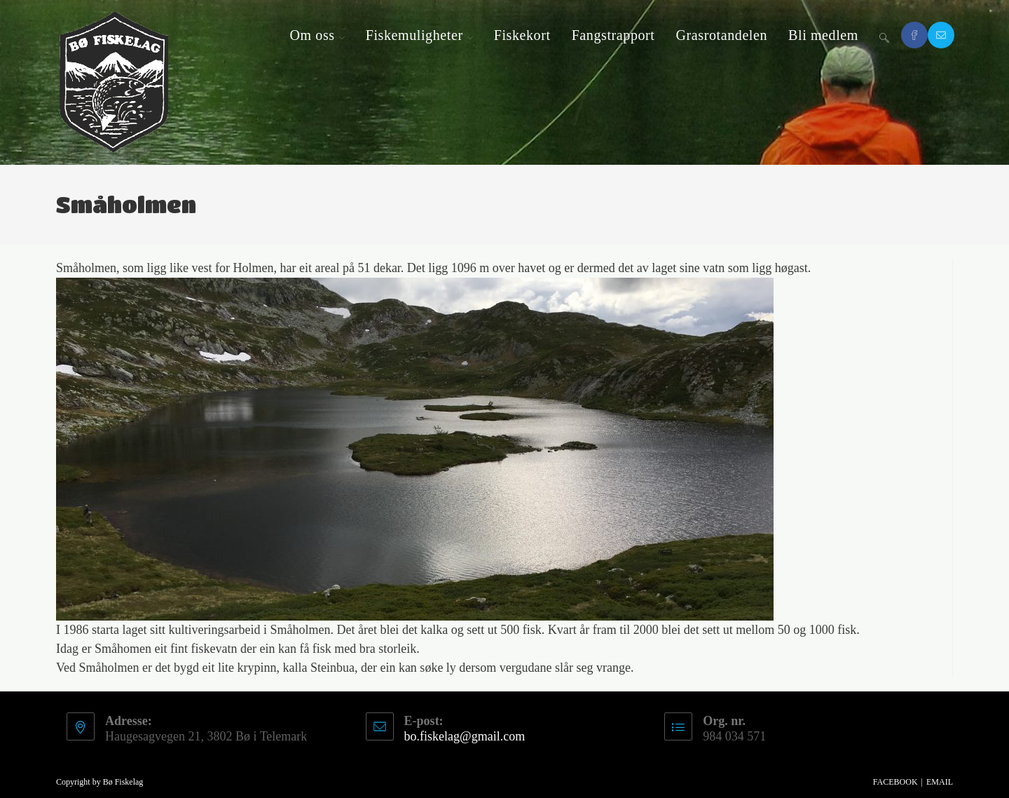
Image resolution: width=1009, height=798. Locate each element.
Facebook (895, 782)
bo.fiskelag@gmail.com (465, 736)
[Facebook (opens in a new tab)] (914, 35)
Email (939, 782)
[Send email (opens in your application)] (941, 35)
